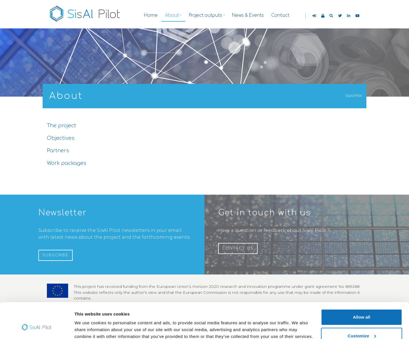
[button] (331, 16)
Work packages (66, 163)
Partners (58, 150)
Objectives (60, 138)
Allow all (361, 286)
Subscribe (55, 255)
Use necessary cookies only (361, 323)
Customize (362, 305)
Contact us (238, 248)
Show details (87, 321)
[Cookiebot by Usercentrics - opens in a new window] (37, 328)
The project (61, 125)
